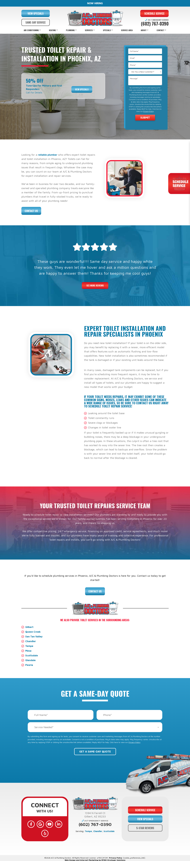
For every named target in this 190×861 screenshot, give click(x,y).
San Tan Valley (34, 636)
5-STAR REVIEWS (145, 825)
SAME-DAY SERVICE (35, 22)
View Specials (82, 87)
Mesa (28, 650)
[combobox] (145, 71)
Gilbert (29, 626)
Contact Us (31, 211)
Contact (160, 30)
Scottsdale (32, 655)
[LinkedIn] (52, 823)
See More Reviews (95, 285)
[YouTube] (45, 823)
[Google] (37, 823)
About (143, 30)
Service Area (127, 30)
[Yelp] (60, 823)
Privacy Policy (148, 111)
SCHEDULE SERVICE (154, 13)
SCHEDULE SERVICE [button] (145, 807)
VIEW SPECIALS (36, 13)
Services (89, 30)
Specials (107, 30)
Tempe (29, 645)
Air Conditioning (31, 30)
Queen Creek (33, 631)
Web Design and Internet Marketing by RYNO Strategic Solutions (95, 854)
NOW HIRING (95, 3)
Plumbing (70, 30)
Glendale (30, 660)
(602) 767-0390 (155, 23)
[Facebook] (29, 823)
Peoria (29, 664)
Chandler (31, 641)
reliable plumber (48, 154)
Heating (52, 30)
